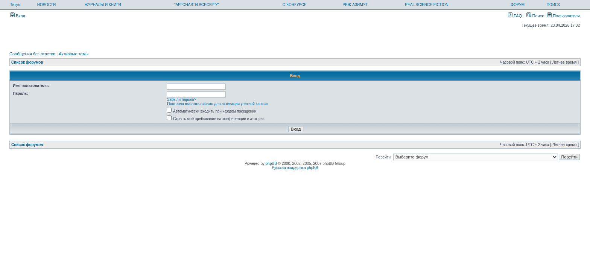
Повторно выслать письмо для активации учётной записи (217, 104)
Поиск (535, 16)
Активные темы (73, 54)
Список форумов (27, 62)
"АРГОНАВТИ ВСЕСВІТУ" (196, 5)
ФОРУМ (518, 5)
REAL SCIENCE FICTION (427, 5)
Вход (17, 16)
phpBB (271, 163)
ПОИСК (553, 5)
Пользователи (563, 16)
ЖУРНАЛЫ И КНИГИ (102, 5)
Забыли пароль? (181, 99)
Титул (15, 5)
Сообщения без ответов (32, 54)
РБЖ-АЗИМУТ (355, 5)
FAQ (515, 16)
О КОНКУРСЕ (295, 5)
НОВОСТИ (46, 5)
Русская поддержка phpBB (295, 168)
